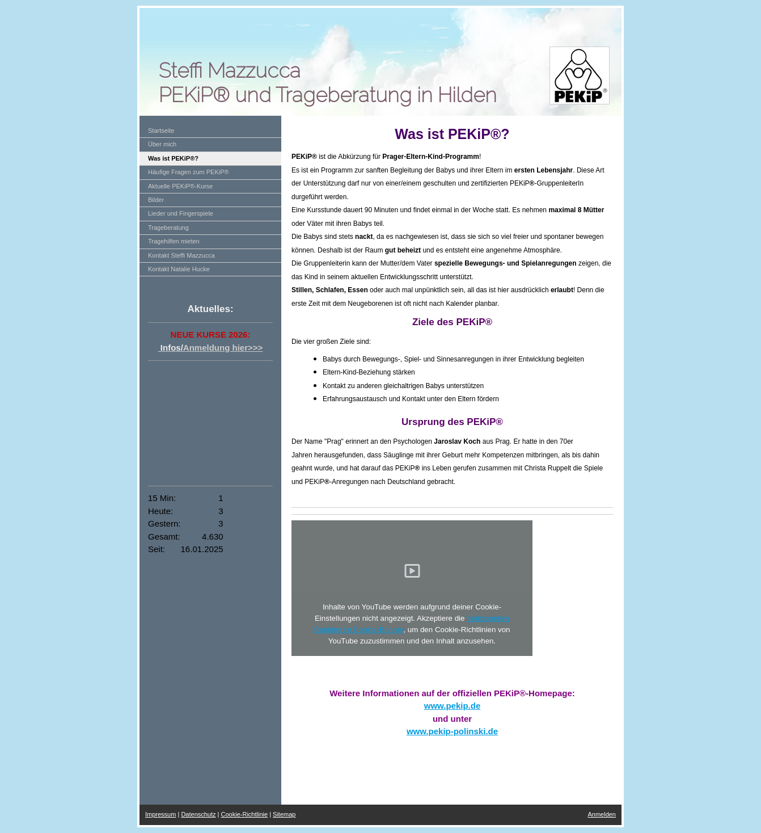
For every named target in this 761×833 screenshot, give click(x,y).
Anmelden (601, 814)
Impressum (160, 814)
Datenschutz (198, 814)
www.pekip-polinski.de (452, 731)
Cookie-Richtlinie (244, 814)
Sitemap (284, 814)
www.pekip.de (452, 705)
